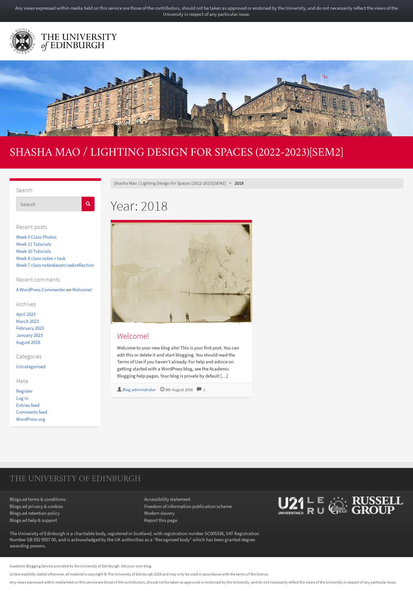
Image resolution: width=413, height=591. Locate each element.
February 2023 (30, 328)
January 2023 (29, 335)
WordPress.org (30, 419)
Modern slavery (159, 513)
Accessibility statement (167, 499)
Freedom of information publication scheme (188, 506)
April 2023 (25, 314)
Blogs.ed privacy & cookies (36, 506)
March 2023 (27, 321)
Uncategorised (30, 366)
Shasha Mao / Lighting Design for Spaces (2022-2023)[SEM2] (176, 153)
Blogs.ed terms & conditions (37, 499)
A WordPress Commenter (40, 289)
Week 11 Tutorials (33, 244)
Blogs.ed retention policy (35, 513)
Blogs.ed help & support (33, 520)
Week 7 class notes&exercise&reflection (55, 265)
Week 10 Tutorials (33, 251)
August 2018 (28, 342)
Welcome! (82, 289)
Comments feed (31, 412)
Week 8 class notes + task (40, 258)
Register (24, 391)
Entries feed (27, 405)
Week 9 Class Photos (36, 237)
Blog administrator (139, 389)
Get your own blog (136, 566)
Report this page (160, 520)
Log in (22, 398)
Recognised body (173, 539)
